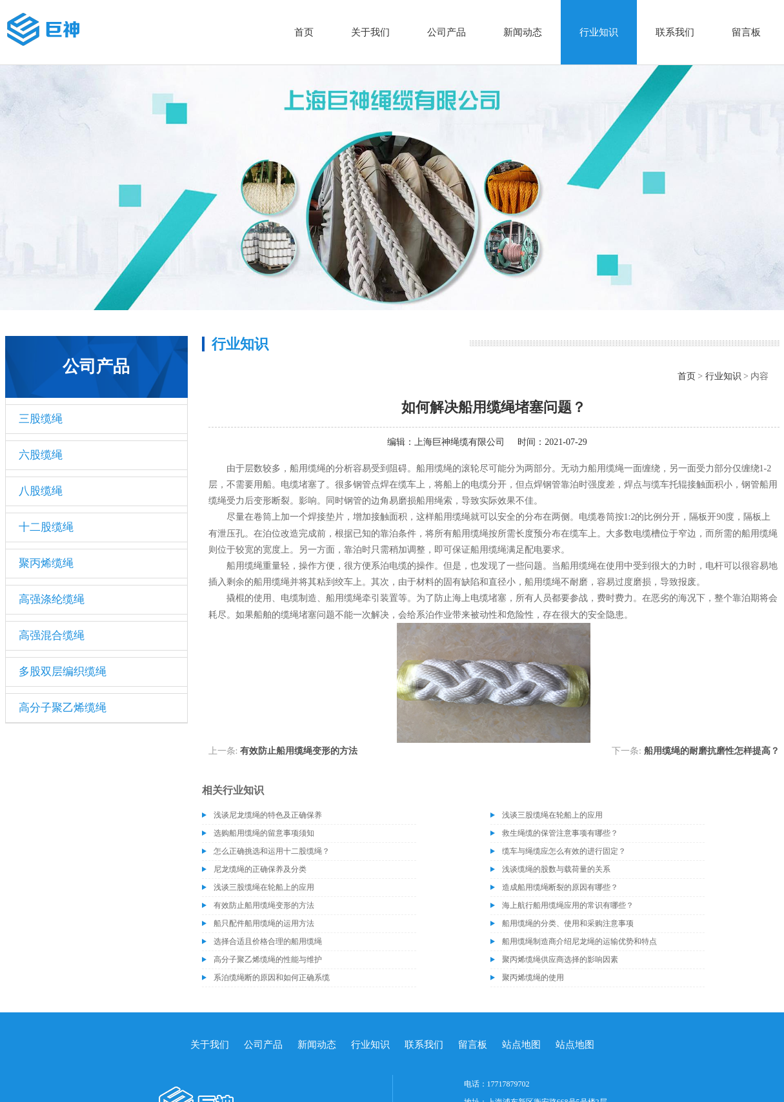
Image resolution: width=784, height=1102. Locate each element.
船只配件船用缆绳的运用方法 (264, 923)
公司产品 (446, 32)
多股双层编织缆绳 (62, 671)
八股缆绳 (41, 491)
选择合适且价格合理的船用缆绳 (268, 941)
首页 (304, 32)
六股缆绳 (41, 455)
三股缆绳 (41, 419)
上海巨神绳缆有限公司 (459, 442)
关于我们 (370, 32)
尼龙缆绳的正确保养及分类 (260, 869)
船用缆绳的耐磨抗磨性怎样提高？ (711, 751)
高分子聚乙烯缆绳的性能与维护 (268, 959)
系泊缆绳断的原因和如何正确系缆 (272, 977)
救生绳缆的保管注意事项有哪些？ (560, 833)
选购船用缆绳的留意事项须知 (264, 833)
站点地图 (521, 1044)
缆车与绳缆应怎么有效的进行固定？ (564, 851)
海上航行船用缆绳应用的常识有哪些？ (568, 905)
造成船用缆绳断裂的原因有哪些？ (560, 887)
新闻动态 (522, 32)
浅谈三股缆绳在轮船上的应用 (552, 815)
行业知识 (598, 32)
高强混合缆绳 (52, 635)
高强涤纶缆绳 (52, 599)
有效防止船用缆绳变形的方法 (298, 751)
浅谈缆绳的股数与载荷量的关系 (556, 869)
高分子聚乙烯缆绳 (62, 708)
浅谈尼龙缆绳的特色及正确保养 (268, 815)
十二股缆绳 (46, 527)
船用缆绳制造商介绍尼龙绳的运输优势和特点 (579, 941)
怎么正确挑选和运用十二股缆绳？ (272, 851)
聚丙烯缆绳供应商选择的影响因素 (560, 959)
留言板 (746, 32)
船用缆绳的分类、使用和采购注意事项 (568, 923)
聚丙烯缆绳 (46, 563)
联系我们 (675, 32)
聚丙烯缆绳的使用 (533, 977)
